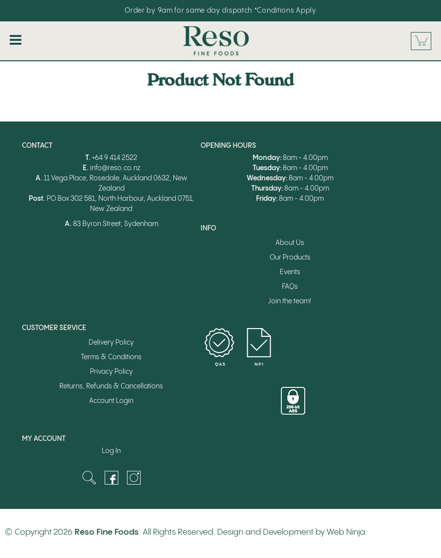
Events (290, 272)
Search (89, 478)
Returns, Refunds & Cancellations (111, 386)
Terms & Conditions (111, 357)
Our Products (290, 257)
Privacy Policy (111, 371)
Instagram (134, 478)
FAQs (290, 286)
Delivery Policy (111, 342)
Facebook (111, 478)
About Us (290, 243)
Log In (111, 451)
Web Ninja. (347, 532)
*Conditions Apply (285, 10)
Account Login (111, 401)
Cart (421, 41)
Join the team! (290, 301)
